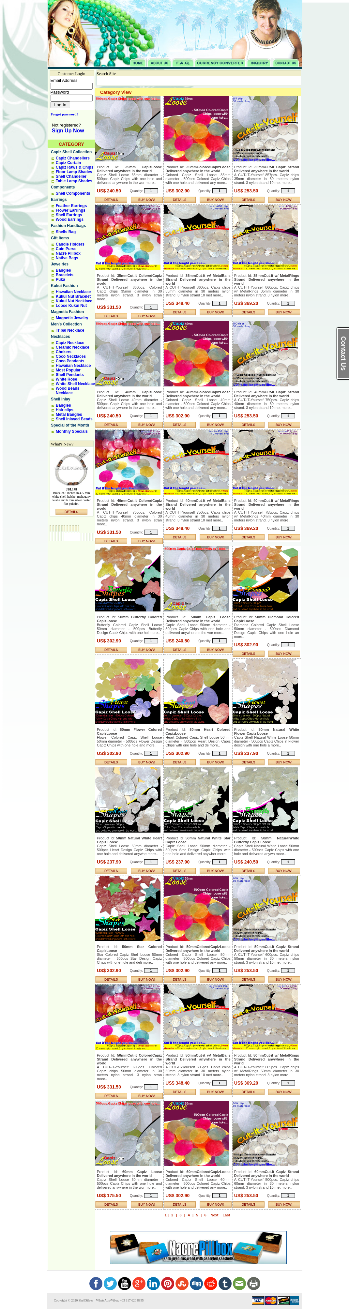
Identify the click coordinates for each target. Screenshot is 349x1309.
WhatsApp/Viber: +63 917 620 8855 (119, 1300)
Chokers (63, 352)
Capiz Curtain (68, 162)
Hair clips (64, 410)
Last (226, 1215)
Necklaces (60, 336)
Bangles (63, 270)
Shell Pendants (70, 374)
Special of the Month (70, 425)
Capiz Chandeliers (73, 158)
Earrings (59, 199)
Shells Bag (66, 232)
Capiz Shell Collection (71, 152)
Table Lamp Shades (74, 181)
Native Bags (67, 258)
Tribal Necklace (70, 330)
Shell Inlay (60, 399)
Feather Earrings (71, 205)
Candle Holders (70, 244)
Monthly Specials (72, 431)
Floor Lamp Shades (74, 172)
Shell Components (73, 193)
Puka (60, 279)
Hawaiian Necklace (73, 292)
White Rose (66, 379)
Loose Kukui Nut (71, 305)
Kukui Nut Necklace (74, 301)
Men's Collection (66, 324)
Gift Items (60, 238)
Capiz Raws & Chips (74, 167)
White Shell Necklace (75, 384)
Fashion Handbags (68, 225)
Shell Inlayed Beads (74, 419)
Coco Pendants (70, 361)
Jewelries (59, 264)
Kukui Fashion (64, 285)
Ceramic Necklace (72, 347)
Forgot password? (63, 114)
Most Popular (68, 370)
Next (215, 1215)
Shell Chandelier (71, 176)
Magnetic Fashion (67, 311)
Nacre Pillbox (68, 253)
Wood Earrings (69, 219)
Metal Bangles (69, 414)
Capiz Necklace (70, 342)
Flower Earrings (70, 210)
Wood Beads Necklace (67, 390)
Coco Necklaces (71, 356)
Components (63, 187)
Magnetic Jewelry (72, 318)
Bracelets (64, 275)
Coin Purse (66, 249)
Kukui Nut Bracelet (73, 296)
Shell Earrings (69, 215)
